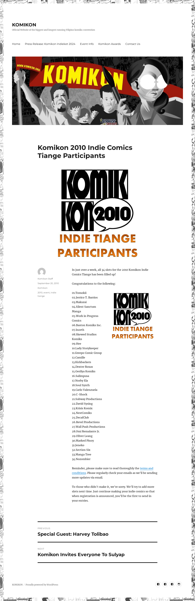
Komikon (43, 288)
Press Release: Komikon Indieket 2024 (50, 44)
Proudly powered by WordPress (42, 584)
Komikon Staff (45, 278)
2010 (40, 292)
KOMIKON (24, 25)
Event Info (87, 44)
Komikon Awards (109, 44)
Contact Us (132, 44)
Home (16, 44)
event (47, 292)
